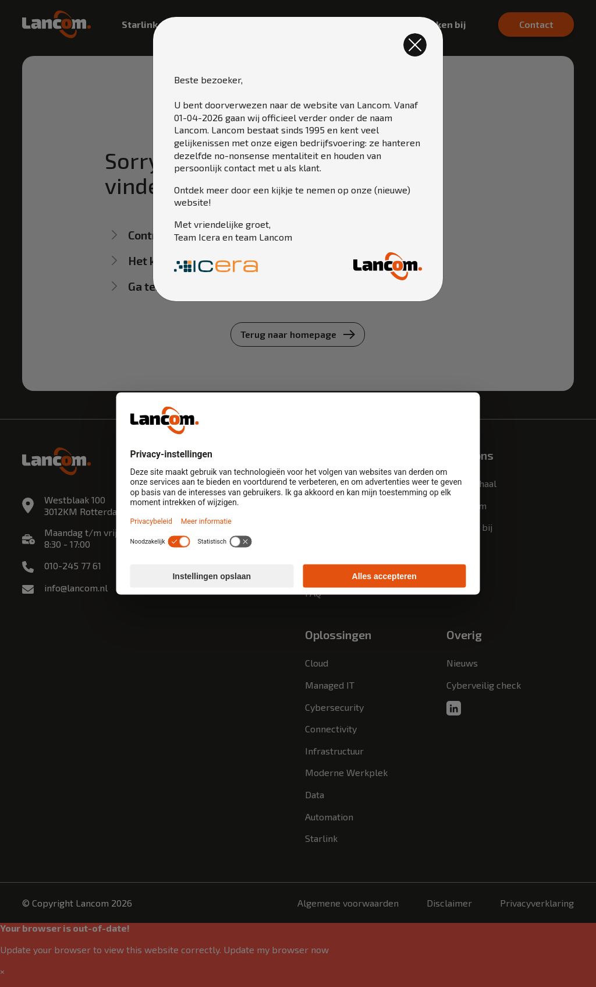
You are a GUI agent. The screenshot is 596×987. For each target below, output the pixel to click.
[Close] (415, 45)
